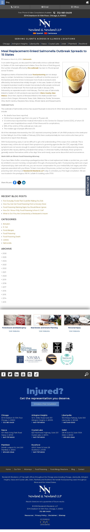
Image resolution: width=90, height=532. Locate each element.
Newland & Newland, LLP (33, 171)
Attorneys (28, 470)
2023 (3, 265)
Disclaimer (52, 516)
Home (8, 470)
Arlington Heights (39, 416)
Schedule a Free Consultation (45, 405)
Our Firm (17, 470)
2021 (3, 272)
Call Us (15, 7)
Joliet (64, 431)
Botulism (6, 224)
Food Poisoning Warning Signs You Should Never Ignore (24, 208)
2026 (3, 254)
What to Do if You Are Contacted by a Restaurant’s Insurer (25, 214)
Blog (73, 470)
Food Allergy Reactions (59, 470)
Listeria (6, 240)
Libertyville (67, 416)
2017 (3, 287)
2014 (3, 299)
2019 (3, 280)
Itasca (4, 431)
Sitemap (62, 516)
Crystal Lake (37, 431)
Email (45, 7)
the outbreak (33, 69)
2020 (4, 276)
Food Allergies (8, 231)
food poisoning (39, 75)
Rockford (36, 445)
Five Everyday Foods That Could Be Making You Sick (23, 201)
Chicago (5, 416)
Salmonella (27, 60)
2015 (3, 295)
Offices (75, 7)
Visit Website (14, 332)
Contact (81, 470)
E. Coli (5, 228)
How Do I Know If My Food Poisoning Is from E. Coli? (23, 211)
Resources (29, 516)
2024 (3, 261)
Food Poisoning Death (11, 237)
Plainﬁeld (5, 445)
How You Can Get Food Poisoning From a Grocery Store (24, 205)
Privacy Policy (40, 516)
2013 (3, 302)
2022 (3, 269)
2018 (3, 284)
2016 (3, 291)
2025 (3, 257)
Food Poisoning (9, 234)
